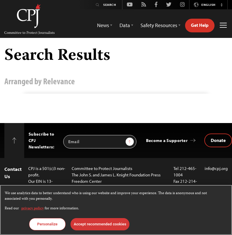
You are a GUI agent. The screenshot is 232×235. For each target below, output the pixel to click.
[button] (221, 4)
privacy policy (32, 209)
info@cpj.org (216, 168)
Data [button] (124, 25)
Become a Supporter (167, 140)
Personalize (47, 224)
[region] (116, 210)
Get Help (200, 25)
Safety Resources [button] (158, 25)
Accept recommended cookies (100, 224)
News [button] (103, 25)
